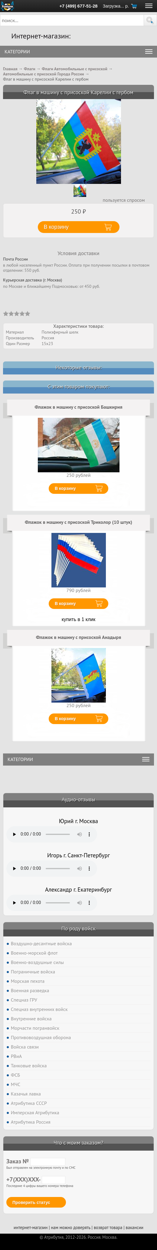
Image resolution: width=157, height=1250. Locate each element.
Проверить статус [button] (31, 1202)
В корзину (65, 488)
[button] (150, 20)
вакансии (134, 1227)
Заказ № (35, 1161)
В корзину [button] (56, 227)
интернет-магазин (30, 1227)
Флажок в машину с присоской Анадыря (78, 637)
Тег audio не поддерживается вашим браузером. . (51, 834)
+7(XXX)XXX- (35, 1179)
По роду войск (78, 928)
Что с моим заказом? (78, 1142)
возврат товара (108, 1227)
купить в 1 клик (79, 619)
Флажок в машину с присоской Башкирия (79, 407)
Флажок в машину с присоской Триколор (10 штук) (78, 522)
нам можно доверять (70, 1227)
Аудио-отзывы (78, 799)
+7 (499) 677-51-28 (79, 6)
